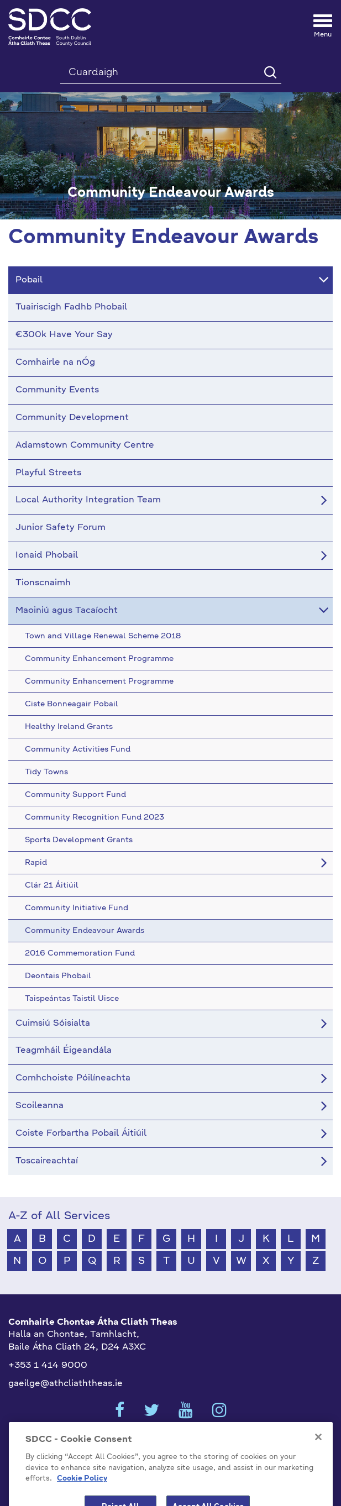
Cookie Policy (82, 1495)
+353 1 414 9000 (47, 1365)
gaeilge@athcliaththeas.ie (65, 1383)
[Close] (318, 1454)
